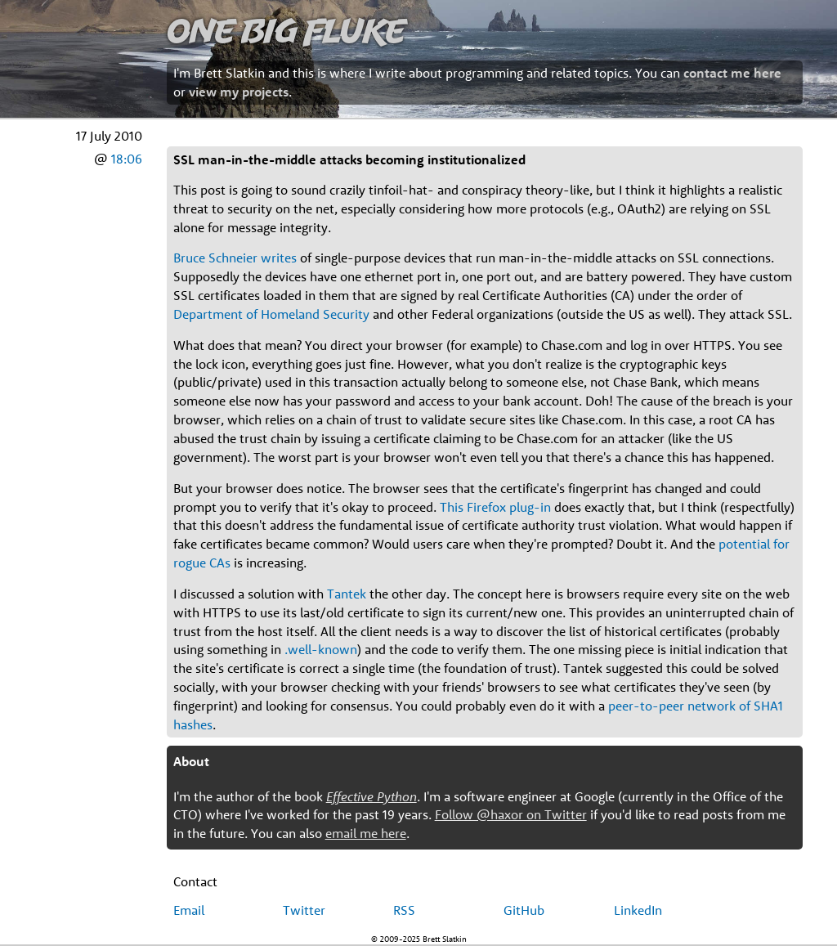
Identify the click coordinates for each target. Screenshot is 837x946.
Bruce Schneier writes (235, 257)
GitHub (524, 910)
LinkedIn (638, 910)
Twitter (304, 910)
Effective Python (371, 796)
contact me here (732, 73)
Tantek (346, 593)
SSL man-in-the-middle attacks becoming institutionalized (349, 159)
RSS (404, 910)
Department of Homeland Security (271, 314)
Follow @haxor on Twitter (511, 814)
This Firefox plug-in (495, 507)
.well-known (320, 649)
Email (188, 910)
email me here (365, 833)
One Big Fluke (286, 30)
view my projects (239, 91)
